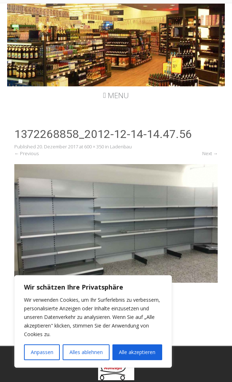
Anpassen (42, 352)
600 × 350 (94, 146)
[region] (93, 321)
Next (210, 153)
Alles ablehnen (86, 352)
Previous (26, 153)
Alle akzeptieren (137, 352)
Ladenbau (121, 146)
